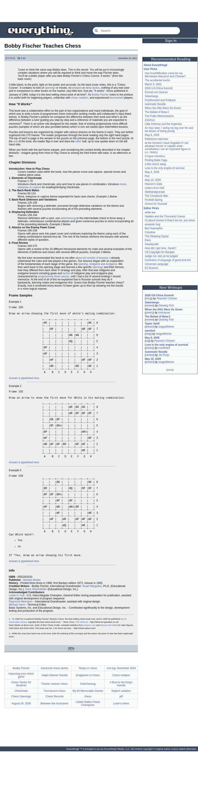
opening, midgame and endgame (97, 264)
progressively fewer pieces (53, 276)
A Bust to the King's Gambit (121, 729)
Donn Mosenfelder (36, 634)
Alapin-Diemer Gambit (55, 720)
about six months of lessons (91, 257)
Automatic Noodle (155, 104)
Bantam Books (31, 625)
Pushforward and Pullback (160, 100)
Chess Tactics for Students (21, 729)
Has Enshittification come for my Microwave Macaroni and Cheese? (165, 75)
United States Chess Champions (88, 749)
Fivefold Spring (153, 199)
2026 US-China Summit (159, 88)
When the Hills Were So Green (163, 108)
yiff (121, 742)
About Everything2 (155, 65)
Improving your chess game (21, 721)
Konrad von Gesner (156, 92)
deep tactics (93, 87)
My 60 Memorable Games (87, 736)
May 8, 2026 (152, 135)
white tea (150, 212)
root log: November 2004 (121, 713)
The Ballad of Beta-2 (157, 112)
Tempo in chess (88, 713)
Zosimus (150, 120)
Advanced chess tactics (54, 713)
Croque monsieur (155, 156)
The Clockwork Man (156, 195)
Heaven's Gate (153, 184)
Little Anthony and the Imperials (163, 124)
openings (50, 87)
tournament (117, 97)
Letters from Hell (154, 187)
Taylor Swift (152, 323)
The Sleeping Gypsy (157, 236)
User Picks (150, 69)
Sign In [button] (171, 41)
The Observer (81, 667)
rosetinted (164, 347)
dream (149, 326)
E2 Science (151, 268)
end (15, 141)
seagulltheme (166, 326)
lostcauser (164, 312)
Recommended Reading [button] (170, 59)
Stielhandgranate (155, 191)
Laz (23, 58)
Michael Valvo (17, 650)
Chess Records (55, 742)
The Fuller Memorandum (159, 116)
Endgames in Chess (88, 720)
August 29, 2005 (21, 749)
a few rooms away (155, 164)
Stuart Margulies (92, 631)
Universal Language (156, 264)
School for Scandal (156, 203)
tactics (66, 273)
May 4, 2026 (152, 172)
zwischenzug (68, 218)
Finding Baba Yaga (156, 160)
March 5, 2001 (153, 84)
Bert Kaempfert (154, 228)
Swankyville (152, 244)
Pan (147, 176)
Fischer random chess (55, 729)
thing (148, 298)
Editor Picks (151, 208)
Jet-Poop (163, 354)
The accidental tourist (157, 80)
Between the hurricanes (55, 749)
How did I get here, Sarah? (160, 248)
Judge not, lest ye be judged (161, 256)
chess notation (79, 97)
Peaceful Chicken (166, 298)
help (148, 333)
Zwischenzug (87, 729)
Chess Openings (21, 742)
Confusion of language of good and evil (168, 260)
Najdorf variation (121, 736)
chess (87, 742)
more (170, 369)
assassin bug (152, 224)
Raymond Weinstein (20, 647)
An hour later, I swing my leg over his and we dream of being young (169, 129)
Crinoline (150, 232)
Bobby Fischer (100, 94)
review (10, 58)
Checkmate (21, 736)
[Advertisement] (99, 11)
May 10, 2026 (153, 180)
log (147, 340)
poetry (149, 312)
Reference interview (156, 139)
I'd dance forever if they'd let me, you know (170, 220)
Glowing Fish (166, 305)
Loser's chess (121, 749)
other (78, 141)
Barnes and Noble (108, 670)
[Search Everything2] (136, 30)
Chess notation (121, 720)
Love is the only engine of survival (165, 168)
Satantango (151, 96)
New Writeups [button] (171, 287)
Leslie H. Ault (16, 641)
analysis (77, 87)
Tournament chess (54, 736)
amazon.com (90, 670)
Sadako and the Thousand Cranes (165, 216)
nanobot (150, 330)
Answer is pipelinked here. (24, 392)
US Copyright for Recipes (160, 252)
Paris (148, 240)
